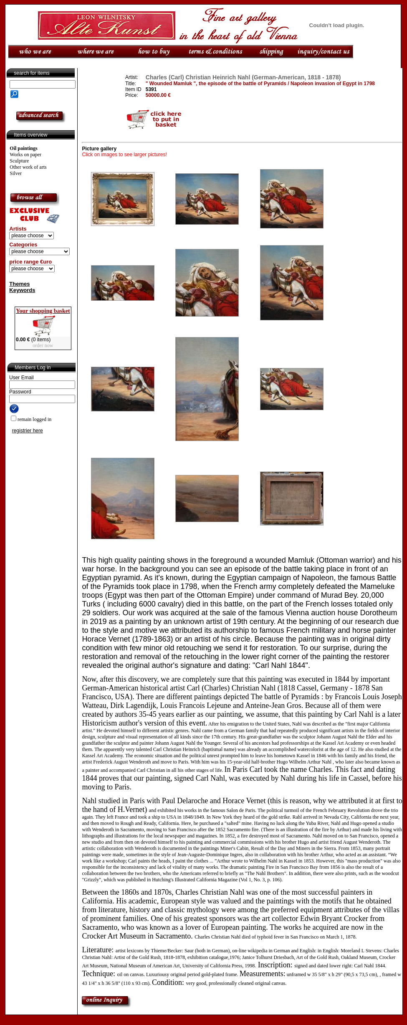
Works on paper (25, 154)
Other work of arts (28, 167)
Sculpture (19, 161)
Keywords (22, 290)
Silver (16, 173)
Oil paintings (23, 148)
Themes (19, 284)
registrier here (27, 431)
